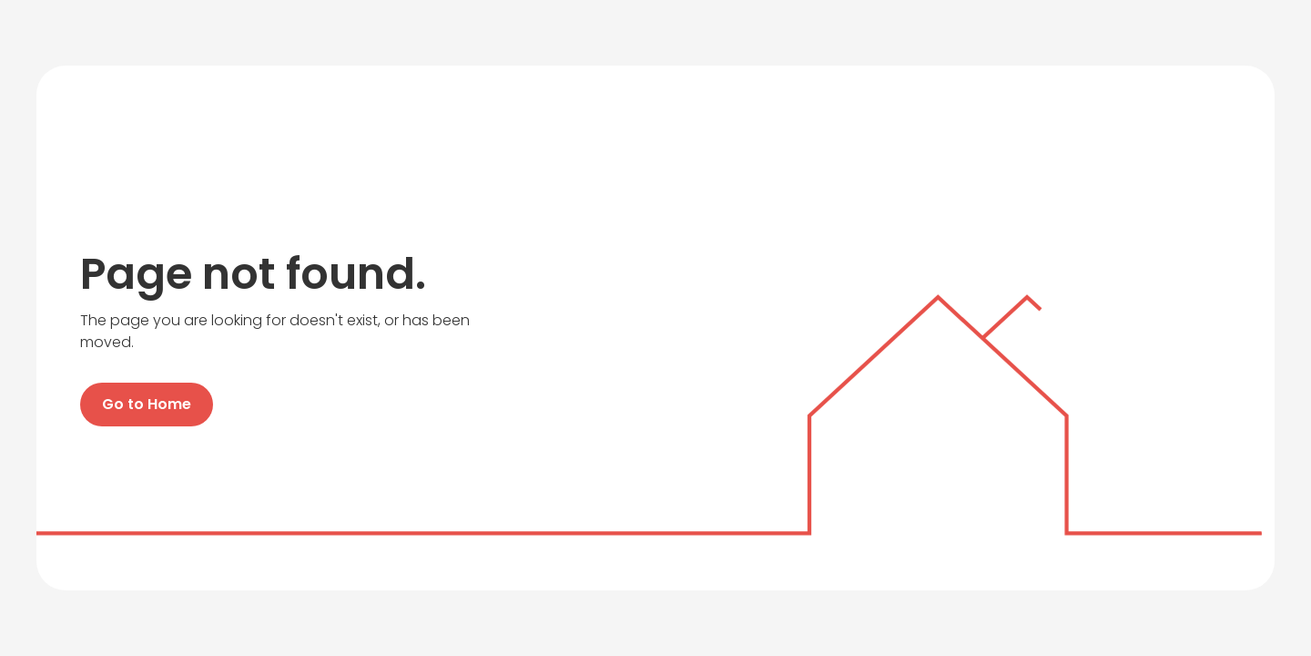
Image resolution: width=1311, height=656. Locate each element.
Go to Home (146, 404)
